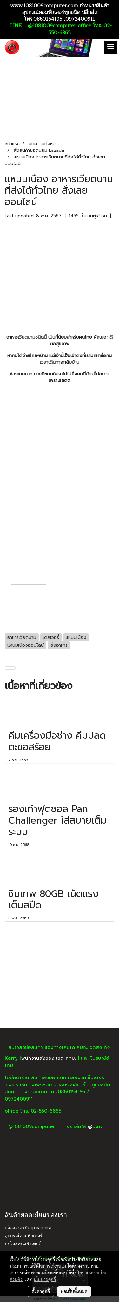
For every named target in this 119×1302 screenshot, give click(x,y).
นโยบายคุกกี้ (45, 1279)
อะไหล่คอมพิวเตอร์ (23, 1243)
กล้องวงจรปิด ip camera (28, 1227)
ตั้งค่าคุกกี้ (41, 1291)
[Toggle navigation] (111, 47)
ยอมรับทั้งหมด (74, 1291)
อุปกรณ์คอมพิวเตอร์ (24, 1235)
